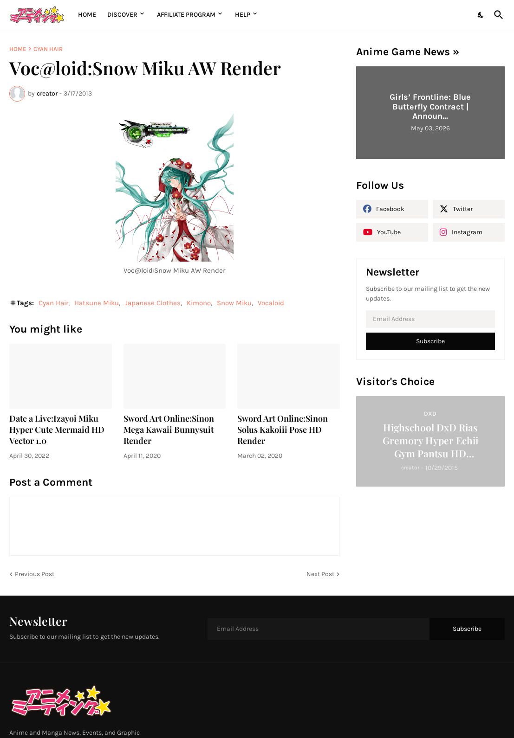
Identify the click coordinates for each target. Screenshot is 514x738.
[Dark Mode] (481, 15)
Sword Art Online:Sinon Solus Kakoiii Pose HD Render (282, 429)
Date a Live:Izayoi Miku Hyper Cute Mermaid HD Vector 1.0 (56, 429)
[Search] (497, 15)
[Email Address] (430, 319)
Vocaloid (271, 303)
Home (87, 15)
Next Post (320, 574)
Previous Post (34, 574)
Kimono (199, 303)
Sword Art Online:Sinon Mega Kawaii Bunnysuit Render (169, 429)
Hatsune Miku (96, 303)
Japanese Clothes (153, 303)
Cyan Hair (48, 49)
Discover (122, 15)
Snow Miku (234, 303)
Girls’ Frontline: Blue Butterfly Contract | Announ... (430, 106)
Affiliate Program (186, 15)
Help (242, 15)
